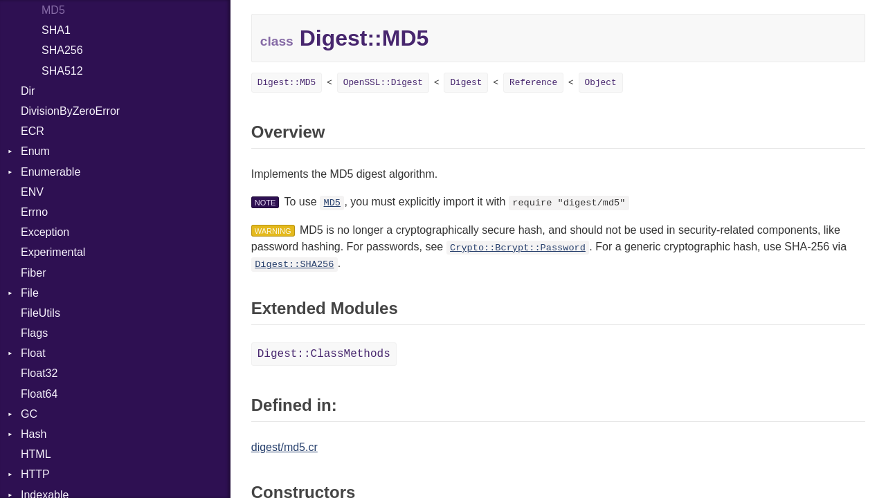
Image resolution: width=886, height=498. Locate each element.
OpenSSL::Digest (383, 82)
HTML (36, 454)
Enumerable (50, 172)
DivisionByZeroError (70, 111)
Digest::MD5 (286, 82)
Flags (34, 333)
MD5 (53, 10)
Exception (45, 232)
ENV (32, 192)
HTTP (35, 474)
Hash (33, 434)
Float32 (39, 373)
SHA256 (62, 50)
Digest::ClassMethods (323, 354)
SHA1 (56, 30)
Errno (34, 212)
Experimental (53, 252)
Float (33, 353)
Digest (466, 82)
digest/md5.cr (284, 447)
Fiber (33, 273)
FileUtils (40, 313)
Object (601, 82)
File (30, 293)
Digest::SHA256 (294, 264)
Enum (35, 151)
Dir (28, 91)
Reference (533, 82)
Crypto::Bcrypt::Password (518, 248)
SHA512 (62, 71)
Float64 (39, 394)
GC (29, 414)
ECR (32, 131)
